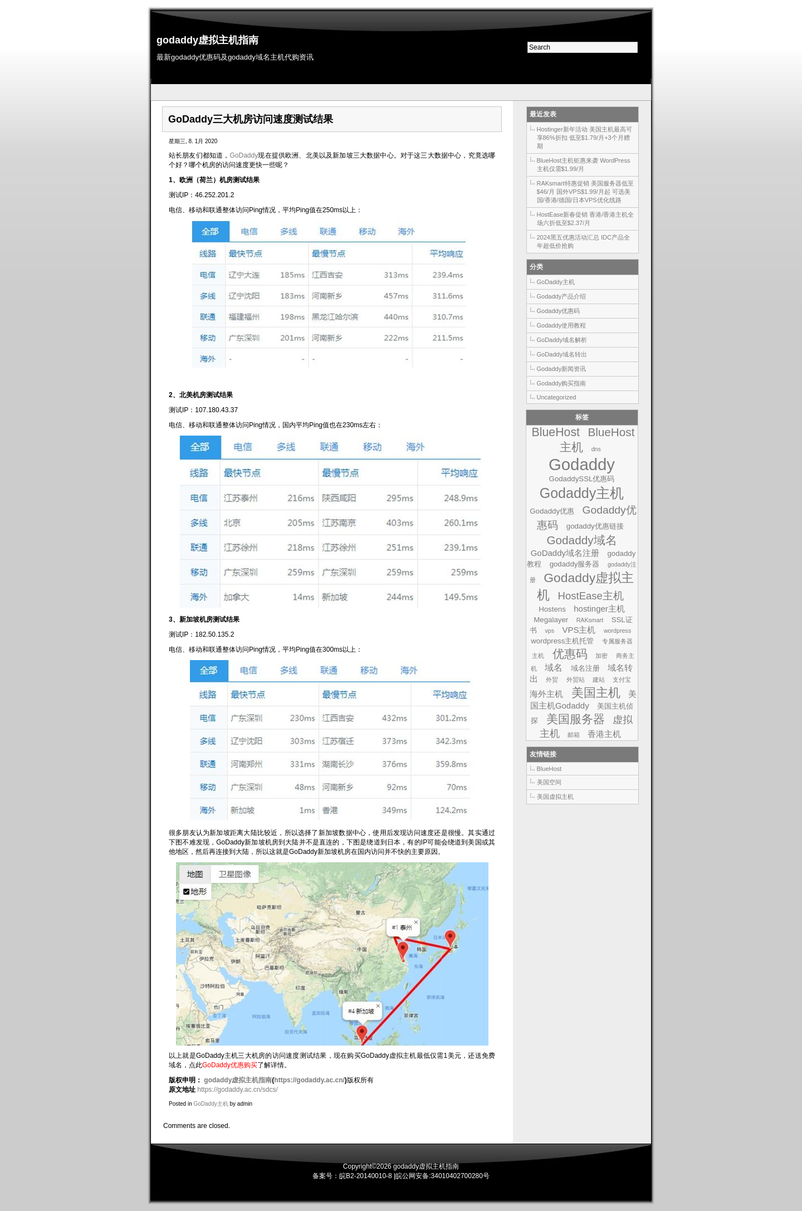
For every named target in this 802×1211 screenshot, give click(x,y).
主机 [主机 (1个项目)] (538, 655)
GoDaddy (244, 155)
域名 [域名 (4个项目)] (554, 667)
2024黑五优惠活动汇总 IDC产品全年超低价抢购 (583, 241)
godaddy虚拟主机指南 (207, 40)
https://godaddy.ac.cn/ (309, 1080)
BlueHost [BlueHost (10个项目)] (556, 432)
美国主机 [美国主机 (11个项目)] (595, 693)
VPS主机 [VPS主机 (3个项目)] (578, 629)
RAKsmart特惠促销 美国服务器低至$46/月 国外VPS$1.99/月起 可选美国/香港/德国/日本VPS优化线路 (585, 191)
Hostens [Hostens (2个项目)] (552, 609)
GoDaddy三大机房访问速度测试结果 (250, 119)
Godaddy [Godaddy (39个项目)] (582, 464)
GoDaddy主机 (210, 1104)
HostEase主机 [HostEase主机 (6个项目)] (591, 596)
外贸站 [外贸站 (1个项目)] (575, 679)
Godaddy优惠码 (558, 310)
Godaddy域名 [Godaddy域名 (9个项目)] (581, 540)
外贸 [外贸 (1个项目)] (552, 679)
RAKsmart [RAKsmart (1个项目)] (590, 620)
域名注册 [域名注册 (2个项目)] (585, 668)
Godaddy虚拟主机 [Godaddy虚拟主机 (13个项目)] (585, 586)
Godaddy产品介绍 (561, 296)
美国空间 (549, 782)
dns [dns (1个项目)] (596, 449)
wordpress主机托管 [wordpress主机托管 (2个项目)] (562, 641)
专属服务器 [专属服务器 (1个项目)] (617, 641)
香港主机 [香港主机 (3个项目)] (604, 734)
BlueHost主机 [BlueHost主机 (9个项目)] (597, 439)
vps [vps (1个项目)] (549, 630)
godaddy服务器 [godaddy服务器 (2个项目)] (575, 564)
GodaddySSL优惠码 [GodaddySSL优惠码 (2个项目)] (582, 479)
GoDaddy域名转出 (562, 354)
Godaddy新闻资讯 (561, 368)
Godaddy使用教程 (561, 325)
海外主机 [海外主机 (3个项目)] (546, 694)
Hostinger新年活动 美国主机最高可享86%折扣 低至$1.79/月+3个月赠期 (584, 137)
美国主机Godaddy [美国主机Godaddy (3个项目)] (583, 699)
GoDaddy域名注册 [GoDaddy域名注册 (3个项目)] (565, 553)
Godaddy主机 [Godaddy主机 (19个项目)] (582, 493)
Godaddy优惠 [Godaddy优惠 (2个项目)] (552, 511)
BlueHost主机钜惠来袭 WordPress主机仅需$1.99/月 (583, 164)
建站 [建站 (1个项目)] (599, 679)
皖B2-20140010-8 (365, 1176)
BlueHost (549, 768)
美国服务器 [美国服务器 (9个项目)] (575, 718)
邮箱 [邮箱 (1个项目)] (574, 734)
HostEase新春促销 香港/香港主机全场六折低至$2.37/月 (585, 218)
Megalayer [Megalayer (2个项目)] (551, 620)
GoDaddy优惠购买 (229, 1065)
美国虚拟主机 (555, 796)
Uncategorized (556, 397)
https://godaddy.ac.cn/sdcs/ (237, 1089)
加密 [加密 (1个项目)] (601, 655)
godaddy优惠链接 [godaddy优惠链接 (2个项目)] (595, 526)
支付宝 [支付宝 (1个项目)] (622, 679)
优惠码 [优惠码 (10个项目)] (570, 654)
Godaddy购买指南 (561, 383)
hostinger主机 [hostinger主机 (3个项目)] (599, 608)
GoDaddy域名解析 (562, 339)
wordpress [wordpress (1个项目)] (617, 630)
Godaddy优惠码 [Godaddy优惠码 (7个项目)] (586, 517)
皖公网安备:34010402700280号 (442, 1176)
